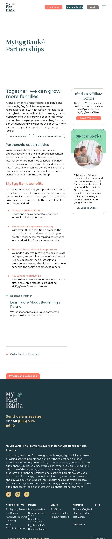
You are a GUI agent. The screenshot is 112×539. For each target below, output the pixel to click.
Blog (97, 505)
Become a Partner (17, 136)
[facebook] (26, 494)
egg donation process (73, 480)
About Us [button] (78, 505)
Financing (11, 520)
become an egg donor (65, 462)
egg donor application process (73, 483)
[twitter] (8, 494)
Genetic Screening (15, 528)
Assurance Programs (16, 517)
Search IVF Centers (88, 118)
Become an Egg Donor (36, 514)
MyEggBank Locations (23, 376)
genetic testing (62, 487)
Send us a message (23, 416)
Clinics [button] (54, 505)
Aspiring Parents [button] (15, 505)
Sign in (93, 7)
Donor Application (74, 7)
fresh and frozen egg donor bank (39, 455)
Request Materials (59, 517)
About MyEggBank (82, 509)
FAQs (8, 524)
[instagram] (17, 494)
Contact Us (79, 524)
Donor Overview (36, 509)
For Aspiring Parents (16, 509)
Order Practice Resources (49, 136)
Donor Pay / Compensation (35, 520)
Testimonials (79, 517)
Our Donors (12, 513)
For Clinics (55, 509)
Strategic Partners (82, 513)
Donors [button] (32, 505)
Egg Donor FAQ (36, 525)
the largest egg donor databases (40, 469)
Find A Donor (53, 7)
